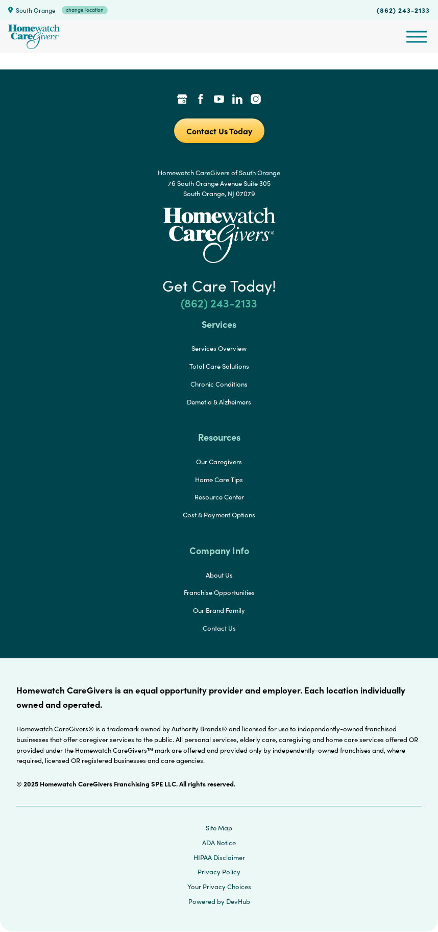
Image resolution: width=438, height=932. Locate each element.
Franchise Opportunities (219, 592)
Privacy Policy (219, 871)
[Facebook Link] (201, 100)
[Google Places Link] (182, 100)
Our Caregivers (219, 461)
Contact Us (219, 628)
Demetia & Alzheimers (219, 402)
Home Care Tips (219, 479)
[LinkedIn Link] (237, 100)
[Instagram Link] (256, 100)
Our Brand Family (219, 610)
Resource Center (219, 496)
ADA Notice (219, 842)
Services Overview (219, 348)
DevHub (238, 901)
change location (85, 9)
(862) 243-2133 (403, 9)
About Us (219, 575)
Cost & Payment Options (219, 514)
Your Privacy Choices (219, 886)
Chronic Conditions (219, 384)
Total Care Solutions (219, 366)
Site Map (219, 827)
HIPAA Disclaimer (219, 857)
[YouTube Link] (219, 100)
